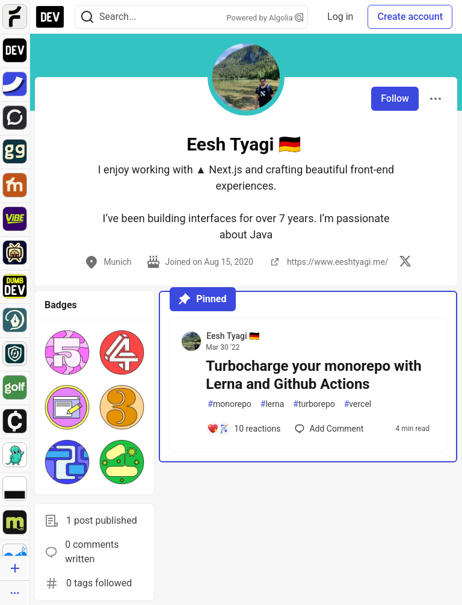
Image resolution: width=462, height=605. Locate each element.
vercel (358, 404)
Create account (410, 16)
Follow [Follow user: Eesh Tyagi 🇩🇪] (395, 98)
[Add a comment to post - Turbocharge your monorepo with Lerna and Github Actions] (244, 428)
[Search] (87, 17)
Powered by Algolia (265, 17)
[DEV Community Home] (50, 17)
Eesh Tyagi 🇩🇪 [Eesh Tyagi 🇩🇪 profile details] (232, 336)
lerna (272, 404)
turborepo (313, 404)
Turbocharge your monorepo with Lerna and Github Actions (313, 375)
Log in (340, 16)
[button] (67, 352)
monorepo (229, 404)
